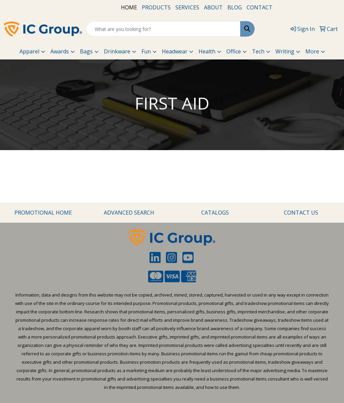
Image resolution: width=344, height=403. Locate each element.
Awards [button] (59, 51)
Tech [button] (258, 51)
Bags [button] (86, 51)
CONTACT (259, 7)
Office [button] (233, 51)
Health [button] (207, 51)
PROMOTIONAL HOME (43, 212)
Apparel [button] (29, 51)
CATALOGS (215, 212)
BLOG (234, 7)
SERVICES (187, 7)
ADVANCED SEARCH (129, 212)
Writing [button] (284, 51)
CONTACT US (301, 212)
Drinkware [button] (117, 51)
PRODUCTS (156, 7)
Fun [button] (146, 51)
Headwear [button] (174, 51)
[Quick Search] (163, 29)
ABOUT (213, 7)
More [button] (312, 51)
